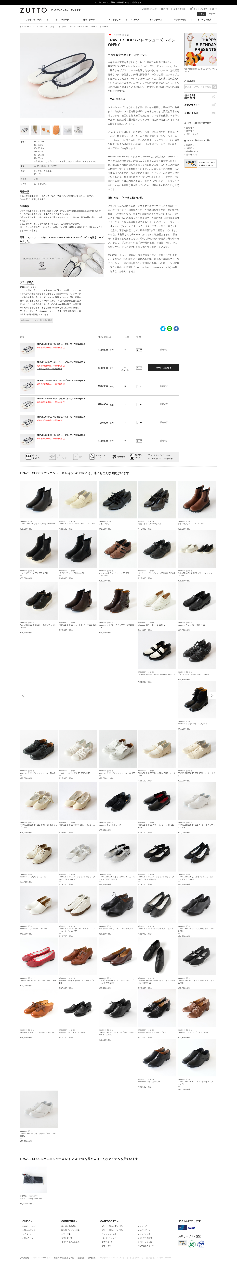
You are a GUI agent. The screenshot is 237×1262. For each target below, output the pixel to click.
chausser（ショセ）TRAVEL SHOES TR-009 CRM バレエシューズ (78, 824)
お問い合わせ (200, 113)
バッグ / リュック (61, 20)
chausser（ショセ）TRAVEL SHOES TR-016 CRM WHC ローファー (156, 773)
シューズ (135, 20)
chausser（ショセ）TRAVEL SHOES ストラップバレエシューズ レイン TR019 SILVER (117, 876)
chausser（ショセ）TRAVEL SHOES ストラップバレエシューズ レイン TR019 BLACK (156, 876)
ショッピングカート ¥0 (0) (205, 9)
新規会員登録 (179, 9)
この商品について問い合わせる (162, 459)
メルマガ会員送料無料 (200, 96)
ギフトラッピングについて (160, 455)
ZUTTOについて (149, 9)
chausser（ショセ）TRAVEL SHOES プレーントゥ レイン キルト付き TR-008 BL (156, 980)
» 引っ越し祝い (191, 151)
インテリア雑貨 (204, 20)
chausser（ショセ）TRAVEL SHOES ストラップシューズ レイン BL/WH (196, 980)
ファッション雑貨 (33, 20)
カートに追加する (164, 368)
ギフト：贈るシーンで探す (44, 27)
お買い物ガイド (200, 105)
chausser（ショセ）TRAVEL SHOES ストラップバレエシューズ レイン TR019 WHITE (77, 876)
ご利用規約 (24, 1258)
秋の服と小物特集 (68, 1226)
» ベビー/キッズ (191, 134)
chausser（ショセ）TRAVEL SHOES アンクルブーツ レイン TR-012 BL (196, 928)
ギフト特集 (65, 1234)
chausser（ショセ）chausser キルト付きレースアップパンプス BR (76, 980)
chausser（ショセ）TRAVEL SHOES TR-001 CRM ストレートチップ (196, 773)
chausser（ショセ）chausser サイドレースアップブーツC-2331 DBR (116, 624)
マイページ (26, 1234)
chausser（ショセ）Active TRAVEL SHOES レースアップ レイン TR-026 (38, 624)
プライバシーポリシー (41, 1258)
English (212, 13)
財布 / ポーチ (89, 20)
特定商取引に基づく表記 (64, 1258)
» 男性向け (189, 131)
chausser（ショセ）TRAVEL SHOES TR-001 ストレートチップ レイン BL (196, 1081)
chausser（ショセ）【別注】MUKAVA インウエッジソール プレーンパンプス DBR (117, 980)
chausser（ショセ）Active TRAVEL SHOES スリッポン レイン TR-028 (195, 573)
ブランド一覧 (66, 1238)
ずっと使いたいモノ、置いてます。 (66, 10)
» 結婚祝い (189, 145)
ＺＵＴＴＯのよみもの (70, 1242)
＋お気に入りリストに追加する (49, 369)
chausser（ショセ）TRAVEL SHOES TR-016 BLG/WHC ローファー (156, 674)
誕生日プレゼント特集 (70, 1230)
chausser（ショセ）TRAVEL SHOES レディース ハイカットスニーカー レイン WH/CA (77, 928)
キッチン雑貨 (180, 20)
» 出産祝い (189, 148)
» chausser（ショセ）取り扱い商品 (36, 320)
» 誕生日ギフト (191, 154)
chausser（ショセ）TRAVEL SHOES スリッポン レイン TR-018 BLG (156, 824)
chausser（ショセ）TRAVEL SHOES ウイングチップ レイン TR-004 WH (38, 1133)
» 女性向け (189, 128)
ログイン (165, 9)
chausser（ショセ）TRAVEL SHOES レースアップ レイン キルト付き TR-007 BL (117, 1032)
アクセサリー (114, 20)
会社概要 (81, 1258)
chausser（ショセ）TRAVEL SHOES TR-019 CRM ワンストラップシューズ (38, 824)
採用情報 (91, 1258)
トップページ (25, 27)
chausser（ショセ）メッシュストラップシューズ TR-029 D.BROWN (114, 573)
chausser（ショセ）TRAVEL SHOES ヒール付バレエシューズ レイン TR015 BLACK (196, 876)
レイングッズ (156, 20)
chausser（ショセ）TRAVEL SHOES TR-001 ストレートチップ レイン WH (196, 824)
